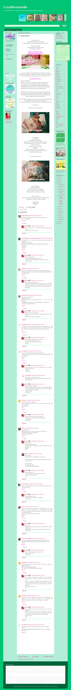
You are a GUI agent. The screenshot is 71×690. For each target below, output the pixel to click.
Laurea (57, 98)
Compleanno (58, 79)
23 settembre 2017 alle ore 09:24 (37, 550)
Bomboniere (58, 76)
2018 (58, 180)
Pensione (58, 106)
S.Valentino (58, 114)
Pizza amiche (61, 194)
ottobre (60, 187)
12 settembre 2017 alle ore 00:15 (34, 351)
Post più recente (23, 656)
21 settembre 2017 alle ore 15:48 (37, 523)
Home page (18, 29)
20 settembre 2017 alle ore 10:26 (37, 494)
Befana (57, 73)
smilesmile (24, 562)
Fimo (57, 91)
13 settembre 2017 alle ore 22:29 (38, 375)
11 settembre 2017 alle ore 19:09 (37, 337)
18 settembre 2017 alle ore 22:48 (31, 428)
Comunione (58, 81)
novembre (61, 186)
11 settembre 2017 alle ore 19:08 (37, 310)
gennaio (60, 219)
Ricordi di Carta (25, 483)
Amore (57, 68)
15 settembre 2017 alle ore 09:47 (37, 414)
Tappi (57, 122)
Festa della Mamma (60, 88)
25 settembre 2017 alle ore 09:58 (37, 470)
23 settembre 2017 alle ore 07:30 (38, 538)
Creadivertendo (8, 51)
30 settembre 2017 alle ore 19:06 (37, 624)
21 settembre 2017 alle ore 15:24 (31, 506)
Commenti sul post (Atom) (27, 659)
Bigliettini (58, 74)
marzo (60, 215)
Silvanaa (23, 268)
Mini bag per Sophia (60, 204)
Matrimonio (58, 101)
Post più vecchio (48, 656)
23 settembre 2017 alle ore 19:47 (33, 562)
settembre (61, 189)
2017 (58, 182)
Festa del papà (59, 86)
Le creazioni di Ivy (26, 324)
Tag (56, 120)
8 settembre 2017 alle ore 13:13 (37, 280)
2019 (58, 178)
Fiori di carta (58, 93)
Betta (23, 428)
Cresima (57, 84)
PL (56, 109)
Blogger (55, 686)
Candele (57, 78)
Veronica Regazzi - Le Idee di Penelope (30, 238)
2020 (58, 177)
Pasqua (57, 104)
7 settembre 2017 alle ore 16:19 (35, 215)
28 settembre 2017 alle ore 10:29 (37, 607)
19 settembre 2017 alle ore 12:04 (37, 441)
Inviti (57, 96)
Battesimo (58, 71)
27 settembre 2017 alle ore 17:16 (32, 595)
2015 (58, 223)
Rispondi (23, 220)
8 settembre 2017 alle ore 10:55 (45, 238)
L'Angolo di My (9, 29)
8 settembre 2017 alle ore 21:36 (35, 295)
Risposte (25, 223)
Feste (57, 89)
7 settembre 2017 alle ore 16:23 (37, 225)
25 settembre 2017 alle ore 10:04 (37, 575)
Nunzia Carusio (25, 295)
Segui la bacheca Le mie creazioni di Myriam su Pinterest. (60, 37)
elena (23, 506)
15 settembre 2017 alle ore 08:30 (33, 400)
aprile (60, 213)
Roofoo (46, 686)
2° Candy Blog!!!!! (60, 201)
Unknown (24, 400)
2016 (58, 221)
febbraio (60, 217)
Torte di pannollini (59, 125)
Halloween (58, 94)
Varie (57, 127)
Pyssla (57, 111)
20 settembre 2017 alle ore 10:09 (36, 483)
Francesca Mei (25, 215)
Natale (57, 103)
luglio (60, 208)
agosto (60, 206)
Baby (57, 69)
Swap (57, 119)
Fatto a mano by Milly (26, 538)
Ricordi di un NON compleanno (61, 197)
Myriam (26, 225)
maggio (60, 212)
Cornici (57, 83)
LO (56, 99)
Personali (24, 209)
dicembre (61, 184)
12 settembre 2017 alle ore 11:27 (37, 365)
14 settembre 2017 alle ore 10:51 (37, 384)
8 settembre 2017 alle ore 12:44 (32, 268)
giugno (60, 210)
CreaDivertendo (15, 7)
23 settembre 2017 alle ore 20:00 (34, 453)
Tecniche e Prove (59, 124)
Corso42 (23, 595)
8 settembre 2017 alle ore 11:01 (37, 255)
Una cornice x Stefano (61, 192)
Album (57, 66)
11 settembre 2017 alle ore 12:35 (37, 324)
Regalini (57, 113)
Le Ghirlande (24, 351)
